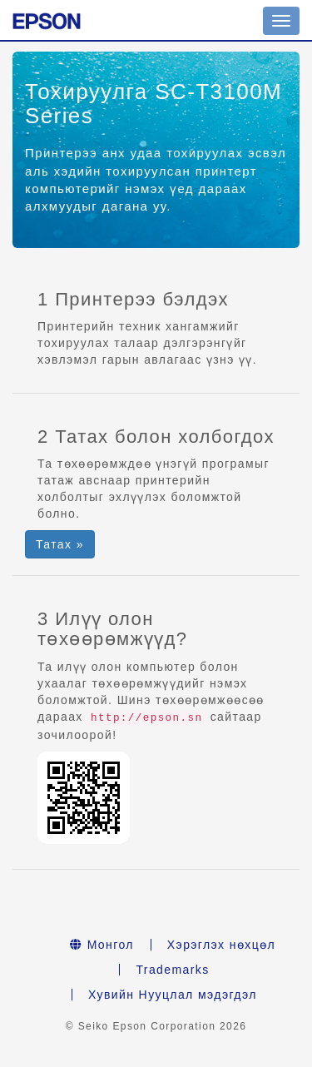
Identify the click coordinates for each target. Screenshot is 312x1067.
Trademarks (172, 969)
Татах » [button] (60, 544)
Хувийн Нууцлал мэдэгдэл (172, 994)
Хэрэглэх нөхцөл (221, 944)
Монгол (102, 944)
